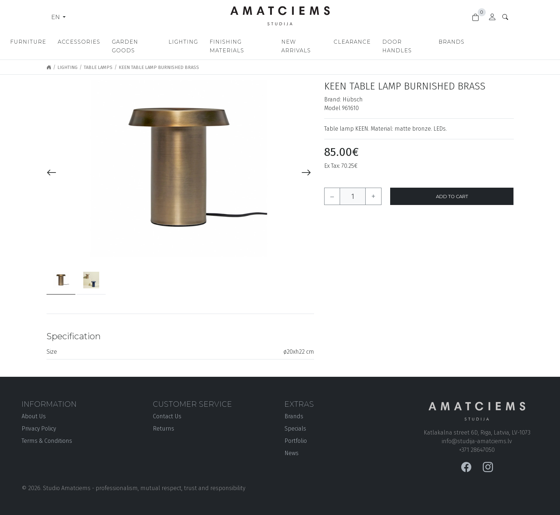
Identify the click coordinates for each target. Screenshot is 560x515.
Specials (295, 419)
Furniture (58, 42)
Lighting (219, 42)
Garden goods (167, 42)
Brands (507, 42)
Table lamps (98, 58)
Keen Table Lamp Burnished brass (159, 58)
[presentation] (52, 164)
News (292, 444)
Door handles (457, 42)
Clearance (401, 42)
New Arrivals (349, 42)
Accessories (109, 42)
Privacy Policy (39, 419)
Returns (163, 419)
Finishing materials (280, 42)
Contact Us (167, 407)
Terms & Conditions (47, 432)
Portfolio (296, 432)
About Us (34, 407)
